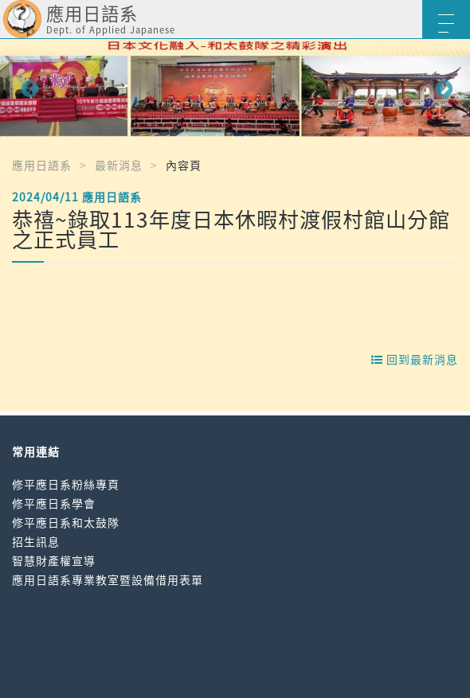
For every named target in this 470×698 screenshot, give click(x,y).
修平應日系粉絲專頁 (65, 484)
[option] (235, 88)
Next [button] (442, 88)
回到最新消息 (414, 359)
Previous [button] (28, 88)
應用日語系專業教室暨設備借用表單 (107, 579)
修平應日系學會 (54, 503)
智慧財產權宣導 (54, 560)
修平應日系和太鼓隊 (65, 522)
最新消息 (119, 165)
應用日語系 (42, 165)
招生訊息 (36, 541)
